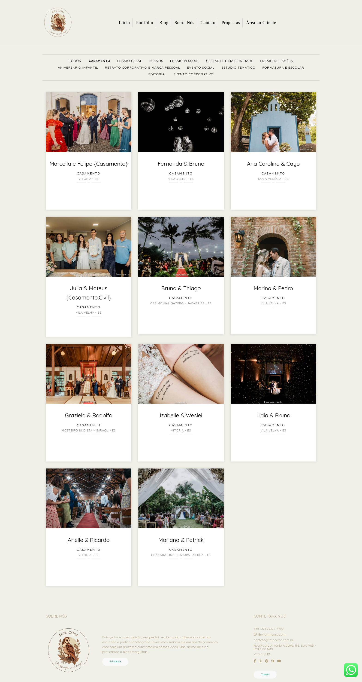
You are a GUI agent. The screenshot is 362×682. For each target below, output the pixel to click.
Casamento (99, 60)
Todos (75, 60)
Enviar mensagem (271, 634)
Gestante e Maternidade (229, 60)
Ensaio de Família (276, 60)
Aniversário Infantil (78, 67)
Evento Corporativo (193, 74)
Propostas (231, 22)
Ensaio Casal (129, 60)
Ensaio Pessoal (184, 60)
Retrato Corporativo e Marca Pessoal (142, 67)
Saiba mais (115, 661)
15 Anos (156, 60)
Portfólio (144, 22)
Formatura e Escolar (283, 67)
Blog (163, 22)
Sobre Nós (184, 22)
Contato (207, 22)
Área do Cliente (261, 22)
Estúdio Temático (238, 67)
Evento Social (200, 67)
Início (124, 22)
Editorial (157, 74)
